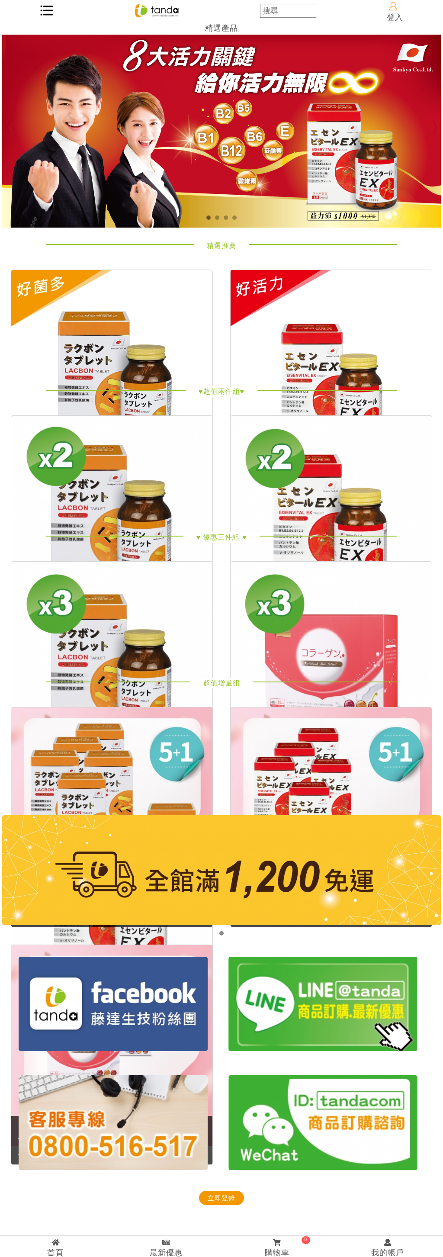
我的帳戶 (387, 1248)
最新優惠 (166, 1248)
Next (434, 127)
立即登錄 (221, 1198)
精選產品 (221, 28)
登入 (395, 12)
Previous (8, 127)
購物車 (277, 1246)
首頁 (55, 1248)
